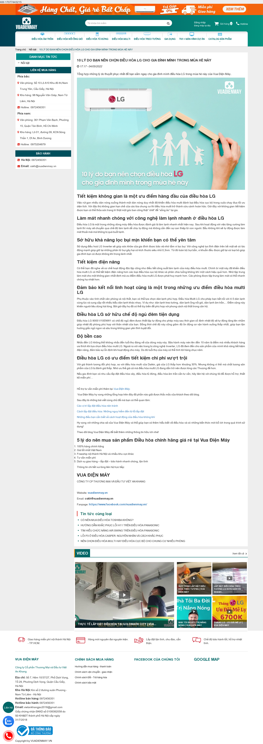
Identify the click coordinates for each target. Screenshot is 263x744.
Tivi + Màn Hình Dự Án (192, 36)
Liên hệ (8, 707)
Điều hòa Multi (121, 36)
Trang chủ (20, 49)
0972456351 (38, 107)
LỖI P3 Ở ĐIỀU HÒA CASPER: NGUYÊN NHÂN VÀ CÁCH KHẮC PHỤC (122, 535)
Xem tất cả (239, 553)
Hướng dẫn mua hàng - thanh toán (93, 666)
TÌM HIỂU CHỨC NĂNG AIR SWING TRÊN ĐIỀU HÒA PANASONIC (120, 530)
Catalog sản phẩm (219, 38)
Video (82, 553)
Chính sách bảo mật (85, 682)
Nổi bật (32, 49)
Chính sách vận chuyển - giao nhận (93, 671)
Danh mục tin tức (43, 57)
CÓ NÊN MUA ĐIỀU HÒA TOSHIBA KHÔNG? (107, 519)
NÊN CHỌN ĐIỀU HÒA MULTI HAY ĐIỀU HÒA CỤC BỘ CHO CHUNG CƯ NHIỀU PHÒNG (133, 541)
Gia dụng (169, 36)
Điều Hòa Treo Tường (147, 36)
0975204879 (38, 144)
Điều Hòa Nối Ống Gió (70, 36)
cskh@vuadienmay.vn (43, 166)
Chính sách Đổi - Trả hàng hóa (91, 677)
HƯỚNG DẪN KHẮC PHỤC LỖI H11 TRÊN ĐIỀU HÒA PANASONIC (120, 525)
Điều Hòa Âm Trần (42, 36)
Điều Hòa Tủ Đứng (97, 36)
